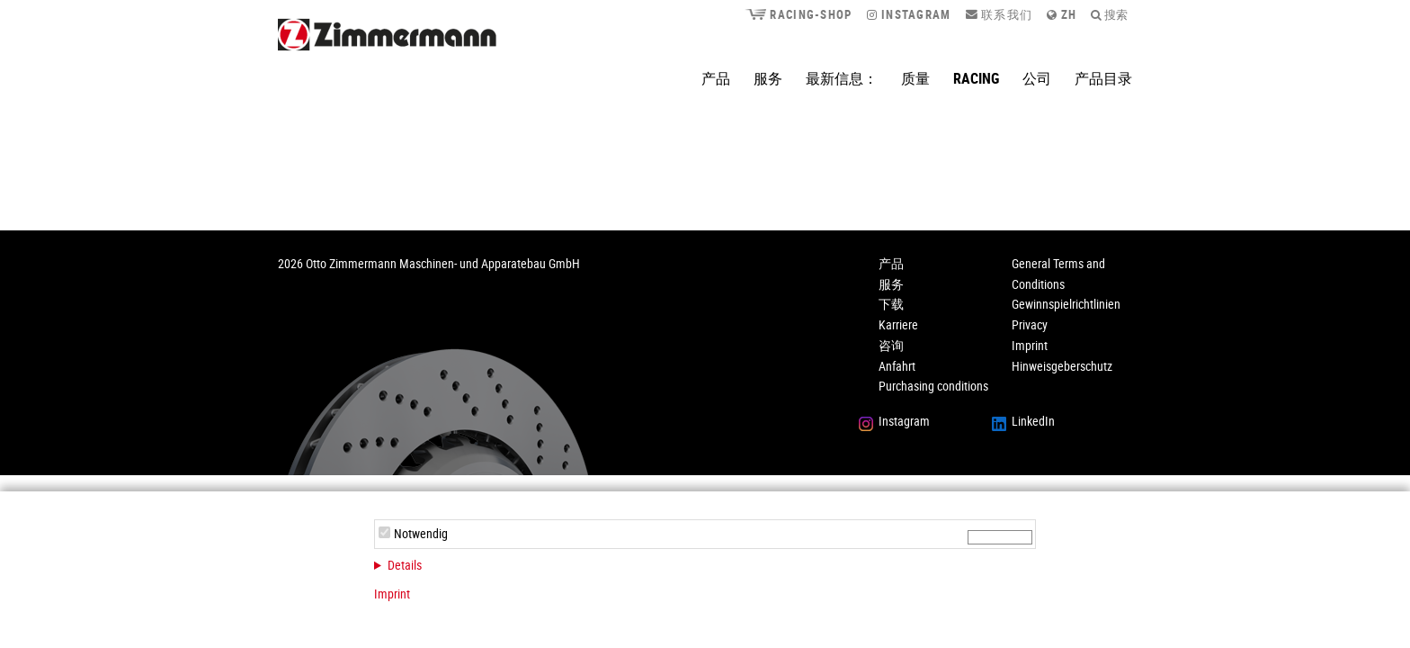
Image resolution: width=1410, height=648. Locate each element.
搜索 (1109, 14)
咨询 (891, 345)
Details (405, 564)
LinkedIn (1033, 420)
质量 (915, 78)
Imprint (392, 593)
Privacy (1030, 324)
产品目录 (1103, 78)
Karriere (898, 324)
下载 (891, 303)
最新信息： (842, 78)
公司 (1036, 78)
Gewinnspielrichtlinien (1066, 303)
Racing (976, 78)
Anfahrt (897, 365)
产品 (715, 78)
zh (1061, 14)
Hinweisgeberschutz (1062, 365)
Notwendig (421, 533)
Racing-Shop (798, 14)
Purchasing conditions (933, 385)
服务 (768, 78)
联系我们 (999, 14)
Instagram (909, 14)
